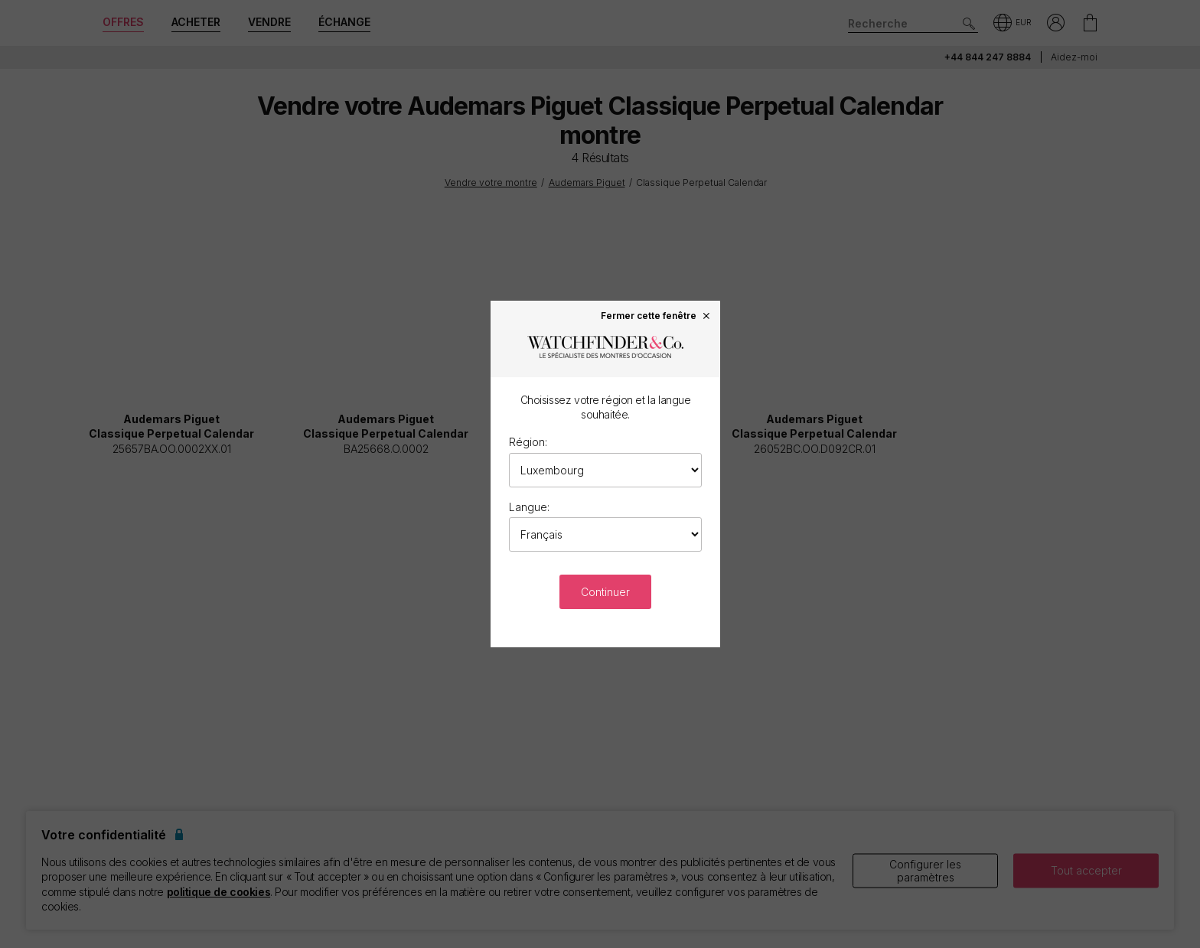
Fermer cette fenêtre (656, 315)
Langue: (529, 506)
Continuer (605, 591)
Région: (528, 441)
